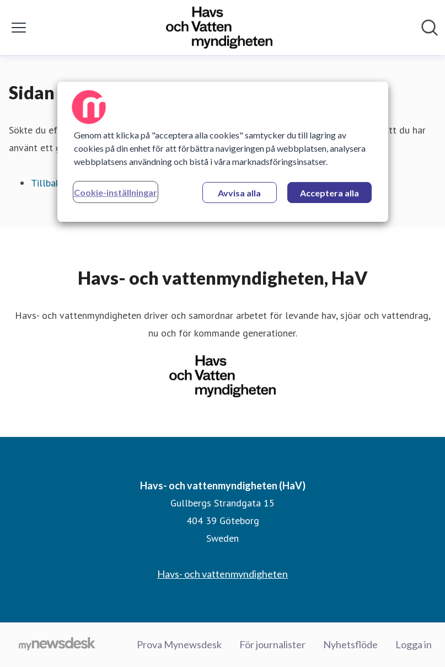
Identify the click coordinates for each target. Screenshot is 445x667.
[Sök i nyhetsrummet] (429, 27)
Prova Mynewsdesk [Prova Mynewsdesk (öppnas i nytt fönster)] (179, 644)
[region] (222, 152)
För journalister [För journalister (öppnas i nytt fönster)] (272, 644)
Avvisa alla (239, 193)
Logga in (413, 644)
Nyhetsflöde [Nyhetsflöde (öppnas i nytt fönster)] (350, 644)
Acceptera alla (329, 193)
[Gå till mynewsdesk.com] (57, 645)
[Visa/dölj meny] (19, 27)
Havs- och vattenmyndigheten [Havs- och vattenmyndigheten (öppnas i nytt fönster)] (222, 574)
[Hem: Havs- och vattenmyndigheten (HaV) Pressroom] (219, 28)
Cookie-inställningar (115, 192)
